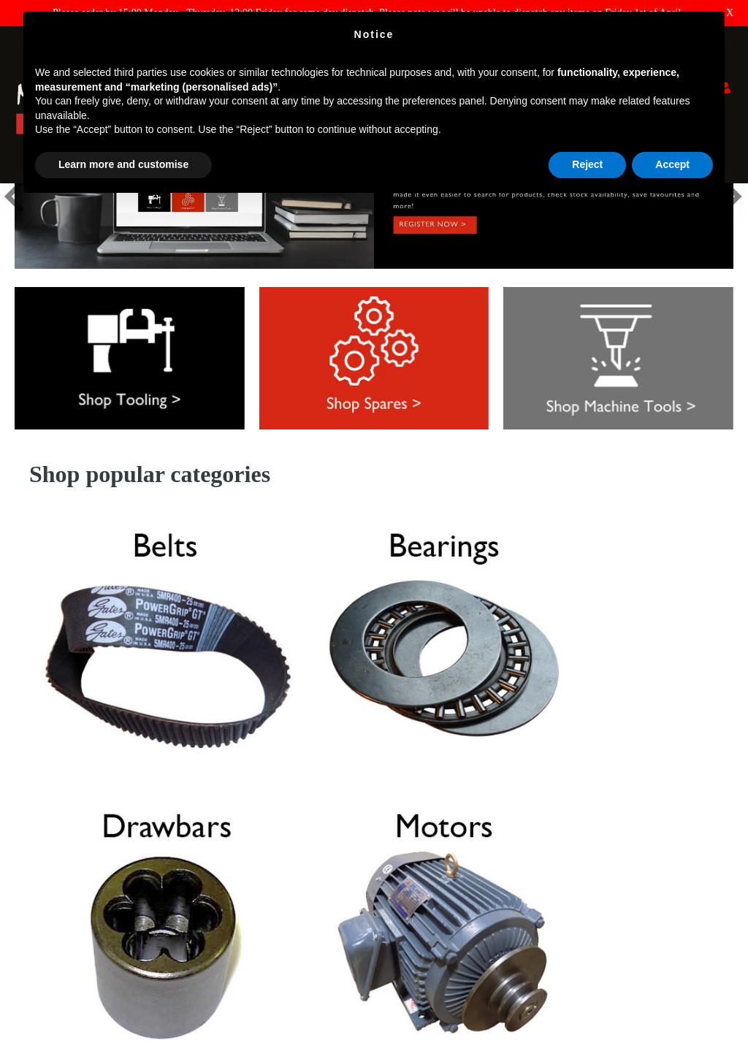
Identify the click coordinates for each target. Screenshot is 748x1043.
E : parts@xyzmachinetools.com (447, 900)
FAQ (24, 811)
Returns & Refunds (54, 832)
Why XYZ (36, 852)
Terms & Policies (50, 914)
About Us (34, 893)
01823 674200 (416, 926)
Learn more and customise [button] (123, 164)
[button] (15, 276)
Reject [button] (587, 164)
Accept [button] (672, 164)
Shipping (33, 873)
